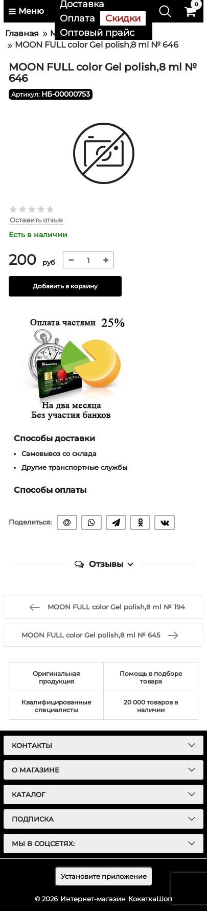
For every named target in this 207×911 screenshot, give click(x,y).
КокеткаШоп (150, 899)
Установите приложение (104, 876)
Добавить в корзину (65, 286)
